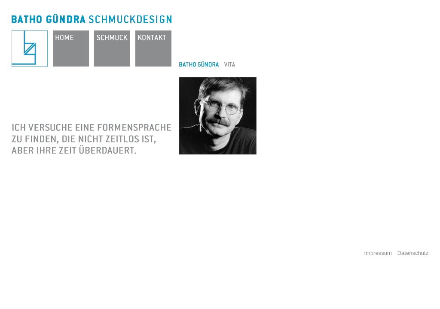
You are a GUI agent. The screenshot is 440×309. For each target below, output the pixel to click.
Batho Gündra (30, 48)
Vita (229, 64)
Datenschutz (412, 253)
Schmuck (112, 48)
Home (71, 48)
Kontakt (153, 48)
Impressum (377, 253)
